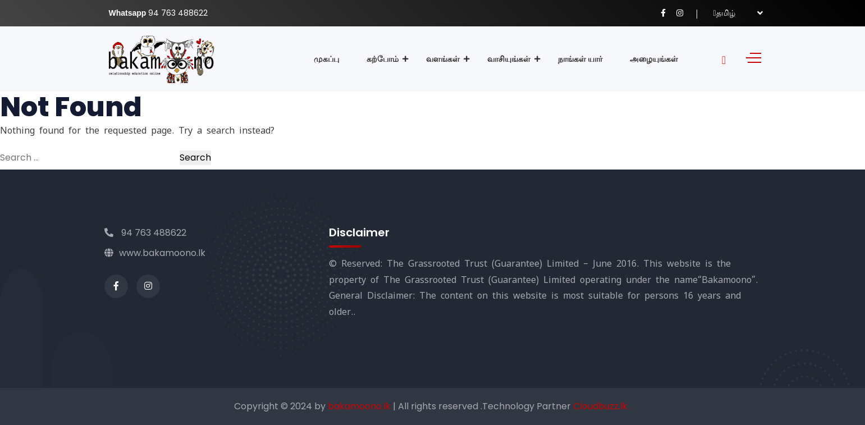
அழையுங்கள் (654, 59)
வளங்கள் (443, 59)
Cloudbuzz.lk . (602, 406)
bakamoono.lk (360, 406)
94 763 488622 (145, 232)
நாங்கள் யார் (580, 59)
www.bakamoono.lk (154, 252)
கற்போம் (383, 59)
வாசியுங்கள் (508, 59)
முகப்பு (326, 59)
